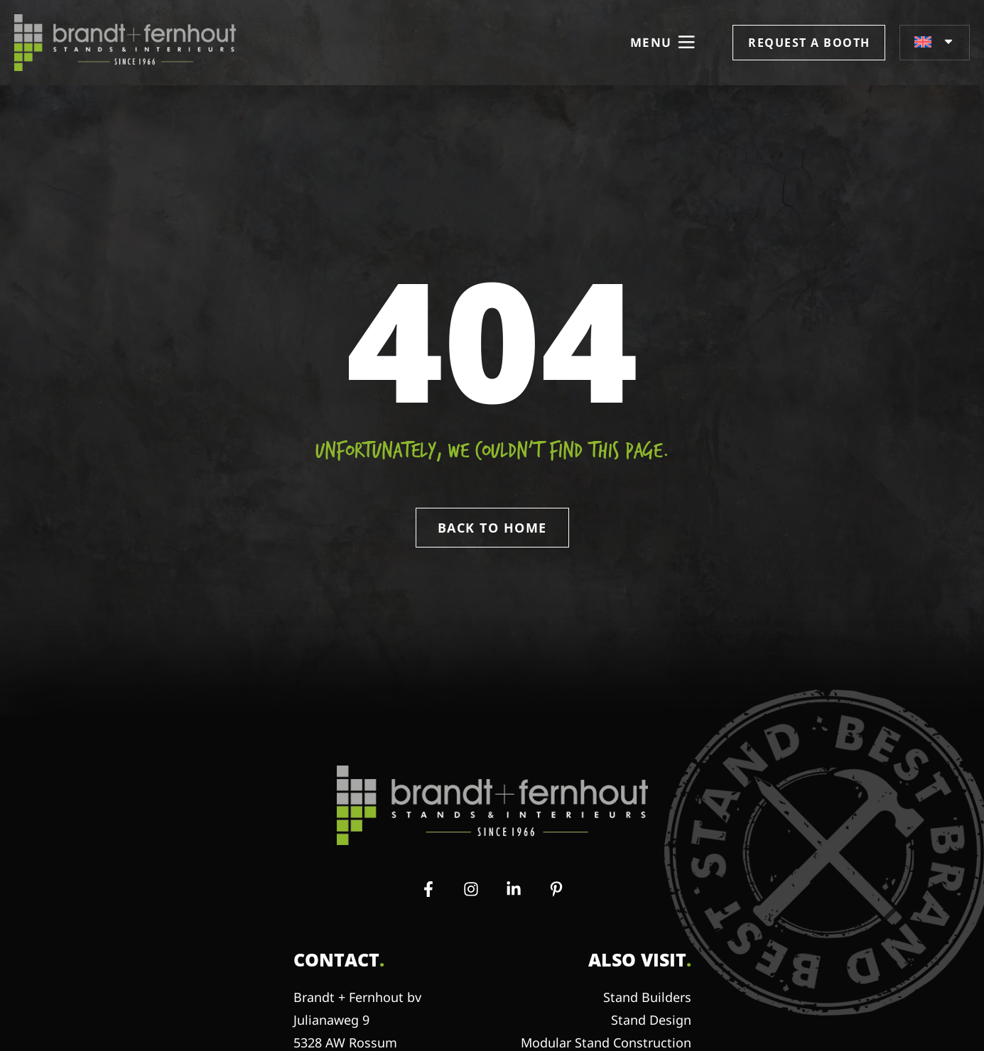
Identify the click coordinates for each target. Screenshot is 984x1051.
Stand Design (651, 1019)
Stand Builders (647, 997)
